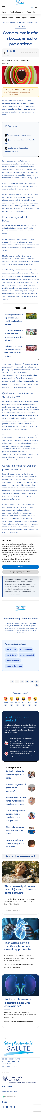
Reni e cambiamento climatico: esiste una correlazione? (17, 1003)
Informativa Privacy (10, 1096)
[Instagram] (10, 1107)
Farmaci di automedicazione (21, 22)
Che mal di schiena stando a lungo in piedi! (15, 830)
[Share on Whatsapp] (22, 681)
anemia (25, 273)
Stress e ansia (20, 27)
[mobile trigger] (4, 7)
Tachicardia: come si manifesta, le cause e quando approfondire (18, 946)
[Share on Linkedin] (27, 681)
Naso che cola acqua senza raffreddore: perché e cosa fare (16, 800)
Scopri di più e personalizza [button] (20, 572)
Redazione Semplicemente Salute (19, 60)
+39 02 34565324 (12, 1067)
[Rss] (14, 1107)
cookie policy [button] (31, 550)
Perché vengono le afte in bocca (19, 135)
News (36, 22)
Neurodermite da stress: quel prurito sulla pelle (15, 843)
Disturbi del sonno (14, 666)
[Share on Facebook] (7, 51)
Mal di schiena (26, 650)
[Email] (14, 51)
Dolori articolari (12, 661)
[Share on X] (10, 51)
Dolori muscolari (27, 655)
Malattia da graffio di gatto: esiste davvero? (16, 787)
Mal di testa (11, 650)
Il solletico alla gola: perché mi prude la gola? (15, 774)
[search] (32, 7)
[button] (7, 55)
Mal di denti (11, 655)
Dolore (6, 22)
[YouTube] (7, 1107)
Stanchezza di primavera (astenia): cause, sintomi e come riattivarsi (20, 889)
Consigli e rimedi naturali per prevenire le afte (17, 149)
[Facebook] (3, 1107)
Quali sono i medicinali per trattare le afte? (20, 141)
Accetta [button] (20, 566)
